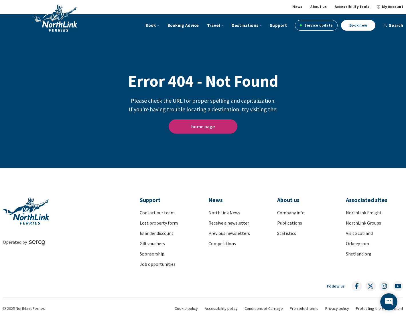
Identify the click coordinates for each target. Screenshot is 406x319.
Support (278, 25)
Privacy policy (337, 308)
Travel (213, 25)
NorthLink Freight (364, 212)
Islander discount (157, 233)
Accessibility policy (221, 308)
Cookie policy (186, 308)
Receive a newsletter (228, 223)
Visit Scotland (359, 233)
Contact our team (157, 212)
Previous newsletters (229, 233)
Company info (291, 212)
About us (318, 7)
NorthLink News (224, 212)
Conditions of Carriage (264, 308)
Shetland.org (358, 254)
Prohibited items (304, 308)
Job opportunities (158, 264)
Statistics (286, 233)
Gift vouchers (152, 243)
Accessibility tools (352, 7)
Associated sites (366, 199)
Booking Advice (183, 25)
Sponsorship (152, 254)
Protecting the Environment (379, 308)
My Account (390, 7)
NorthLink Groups (363, 223)
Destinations (245, 25)
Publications (289, 223)
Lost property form (159, 223)
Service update (316, 25)
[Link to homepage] (54, 18)
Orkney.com (357, 243)
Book (150, 25)
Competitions (222, 243)
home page (203, 126)
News (297, 7)
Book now (358, 25)
